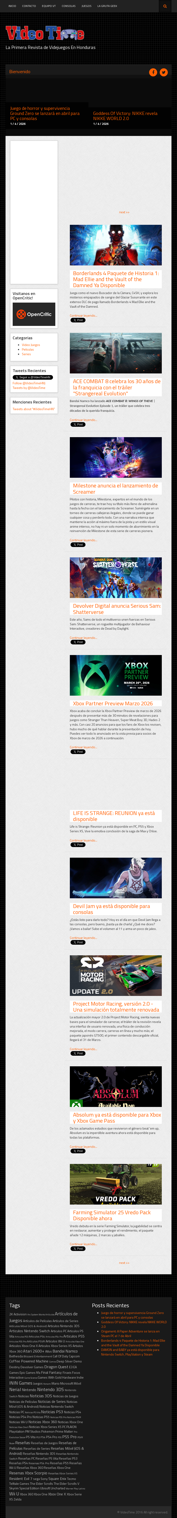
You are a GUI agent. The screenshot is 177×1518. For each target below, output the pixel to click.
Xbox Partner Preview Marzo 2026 (113, 703)
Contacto (29, 6)
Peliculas (28, 349)
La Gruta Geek (107, 6)
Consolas (69, 6)
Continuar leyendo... (83, 315)
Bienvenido (19, 71)
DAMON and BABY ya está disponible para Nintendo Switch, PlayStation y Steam (130, 1352)
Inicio (12, 6)
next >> (124, 212)
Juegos (86, 6)
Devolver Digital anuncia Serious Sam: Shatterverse (117, 608)
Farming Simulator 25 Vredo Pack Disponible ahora (112, 1215)
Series (26, 354)
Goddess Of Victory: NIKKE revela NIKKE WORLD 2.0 (134, 1324)
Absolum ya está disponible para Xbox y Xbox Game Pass (117, 1117)
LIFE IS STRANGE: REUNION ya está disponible (114, 816)
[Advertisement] (34, 212)
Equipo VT (49, 6)
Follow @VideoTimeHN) (29, 383)
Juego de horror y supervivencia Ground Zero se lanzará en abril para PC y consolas (132, 1315)
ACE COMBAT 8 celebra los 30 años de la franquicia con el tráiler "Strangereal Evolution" (117, 387)
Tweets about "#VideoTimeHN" (34, 408)
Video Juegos (31, 344)
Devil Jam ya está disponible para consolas (111, 909)
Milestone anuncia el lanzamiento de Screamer (115, 488)
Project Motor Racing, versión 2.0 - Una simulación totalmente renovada (116, 1006)
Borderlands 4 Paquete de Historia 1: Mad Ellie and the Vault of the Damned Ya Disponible (116, 279)
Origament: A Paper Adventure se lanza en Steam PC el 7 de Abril (130, 1333)
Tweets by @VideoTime (29, 387)
